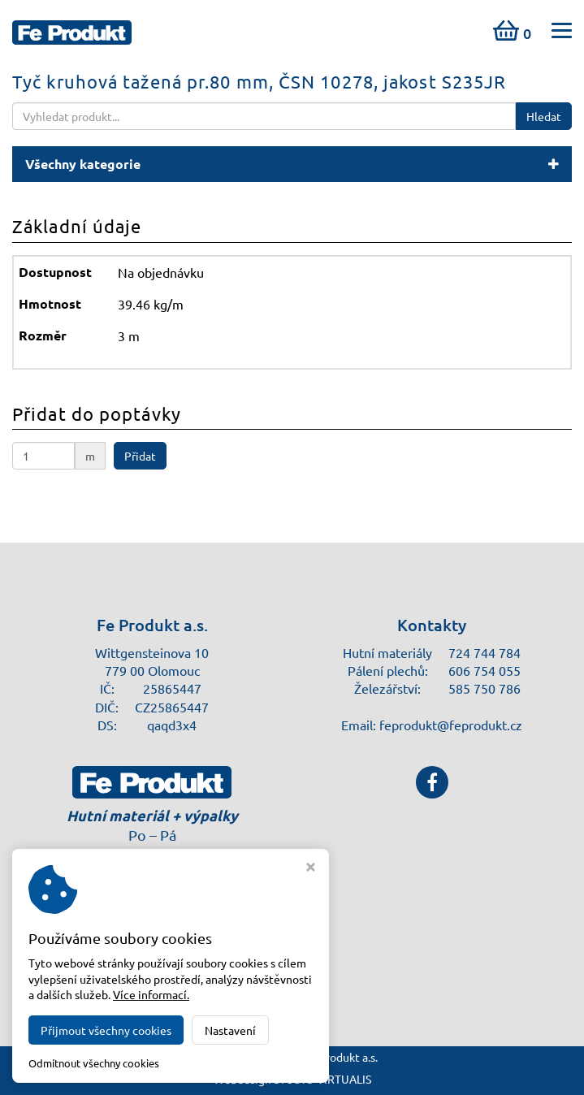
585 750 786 (484, 688)
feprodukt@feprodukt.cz (450, 724)
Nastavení (230, 1030)
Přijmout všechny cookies (106, 1030)
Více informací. (151, 994)
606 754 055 (484, 670)
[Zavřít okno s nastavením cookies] (311, 868)
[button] (292, 164)
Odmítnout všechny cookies (93, 1063)
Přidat (140, 455)
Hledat (543, 116)
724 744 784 (484, 652)
